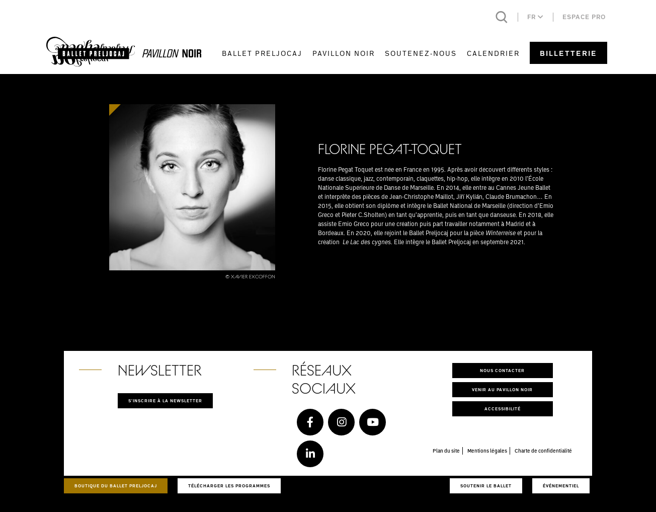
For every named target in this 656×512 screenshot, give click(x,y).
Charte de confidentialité (543, 450)
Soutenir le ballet (486, 485)
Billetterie (568, 53)
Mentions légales (487, 450)
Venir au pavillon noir (502, 389)
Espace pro (584, 17)
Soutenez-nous (421, 53)
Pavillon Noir (343, 53)
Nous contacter (502, 370)
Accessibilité (502, 408)
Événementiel (561, 485)
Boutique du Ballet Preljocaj (115, 485)
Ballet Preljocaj (262, 53)
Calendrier (493, 53)
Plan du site (446, 450)
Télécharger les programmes (229, 485)
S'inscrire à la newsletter (165, 400)
